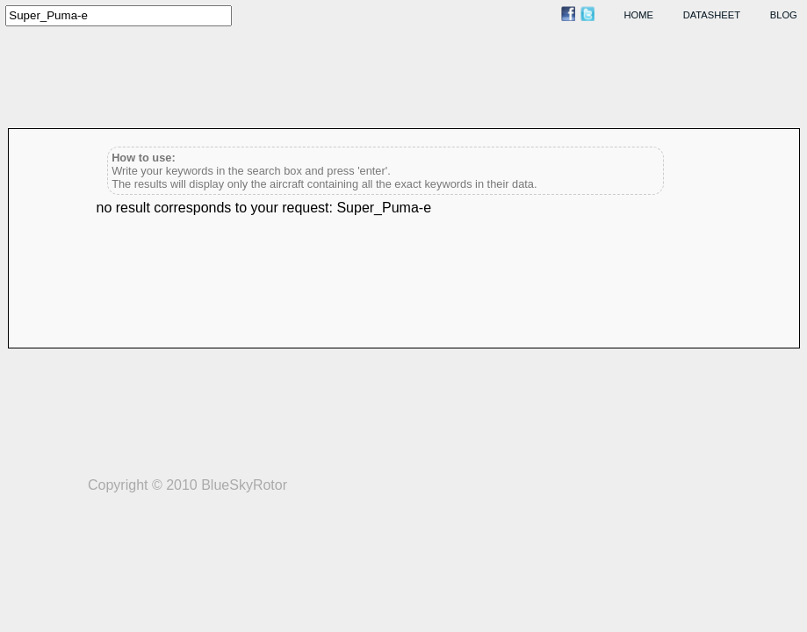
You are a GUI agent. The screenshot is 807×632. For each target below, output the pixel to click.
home (639, 15)
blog (783, 15)
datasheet (711, 15)
